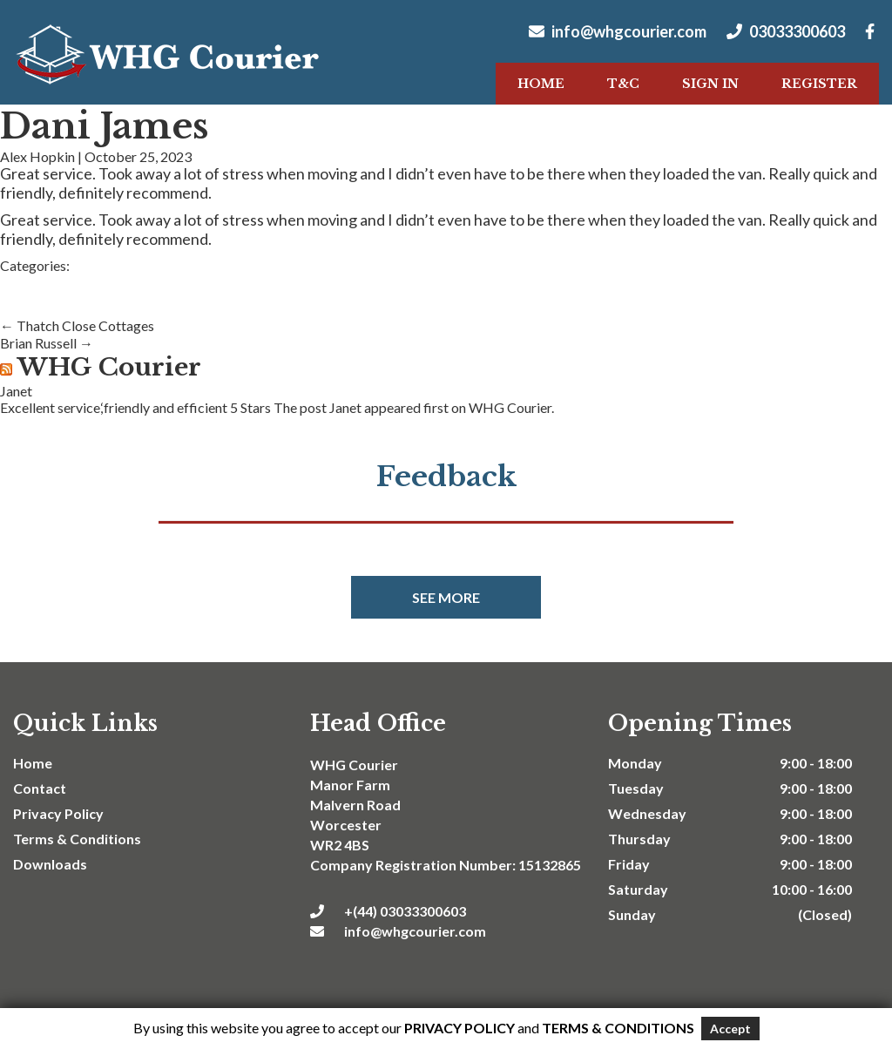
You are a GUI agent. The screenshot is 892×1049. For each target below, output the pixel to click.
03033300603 (785, 31)
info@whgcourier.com (617, 31)
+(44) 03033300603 (388, 911)
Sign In (710, 83)
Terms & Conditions (77, 838)
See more (446, 597)
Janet (16, 390)
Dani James (104, 126)
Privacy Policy (58, 813)
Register (819, 83)
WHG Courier (109, 367)
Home (540, 83)
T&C (623, 83)
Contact (39, 788)
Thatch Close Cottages (77, 325)
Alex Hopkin (37, 156)
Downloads (50, 864)
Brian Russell (46, 343)
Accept (730, 1028)
